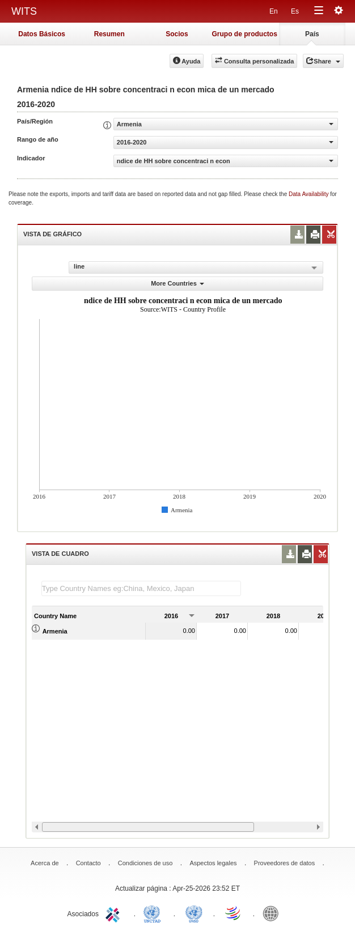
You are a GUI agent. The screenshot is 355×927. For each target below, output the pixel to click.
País (312, 34)
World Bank (273, 913)
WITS (24, 11)
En (273, 11)
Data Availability (309, 194)
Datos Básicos (41, 34)
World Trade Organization (233, 913)
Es (295, 11)
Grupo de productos (244, 34)
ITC (114, 913)
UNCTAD (154, 913)
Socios (177, 34)
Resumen (109, 34)
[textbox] (141, 588)
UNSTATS (194, 913)
